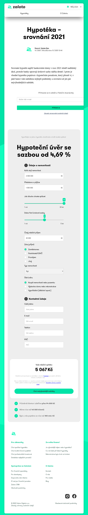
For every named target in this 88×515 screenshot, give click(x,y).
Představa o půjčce (32, 182)
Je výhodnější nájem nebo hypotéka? (59, 447)
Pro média (49, 478)
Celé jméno (28, 304)
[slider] (64, 203)
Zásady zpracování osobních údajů (56, 113)
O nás (48, 474)
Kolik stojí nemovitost (32, 170)
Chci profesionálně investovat (21, 454)
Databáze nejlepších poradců (21, 458)
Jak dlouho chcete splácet (34, 196)
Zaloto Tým (45, 48)
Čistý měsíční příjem (32, 232)
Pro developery (16, 474)
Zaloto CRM (15, 485)
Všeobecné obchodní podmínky (66, 503)
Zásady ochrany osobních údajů (22, 506)
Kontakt (48, 471)
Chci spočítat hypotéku (19, 447)
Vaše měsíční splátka (44, 365)
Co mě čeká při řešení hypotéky (57, 451)
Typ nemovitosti (30, 266)
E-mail (26, 316)
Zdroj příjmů (29, 244)
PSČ (26, 339)
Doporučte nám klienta (19, 478)
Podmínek (46, 376)
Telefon (27, 327)
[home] (44, 6)
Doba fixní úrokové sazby (34, 213)
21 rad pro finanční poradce (20, 481)
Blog (47, 481)
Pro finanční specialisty (19, 471)
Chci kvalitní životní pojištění (21, 451)
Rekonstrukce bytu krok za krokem (58, 454)
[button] (24, 13)
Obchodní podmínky (18, 488)
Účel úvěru (28, 277)
